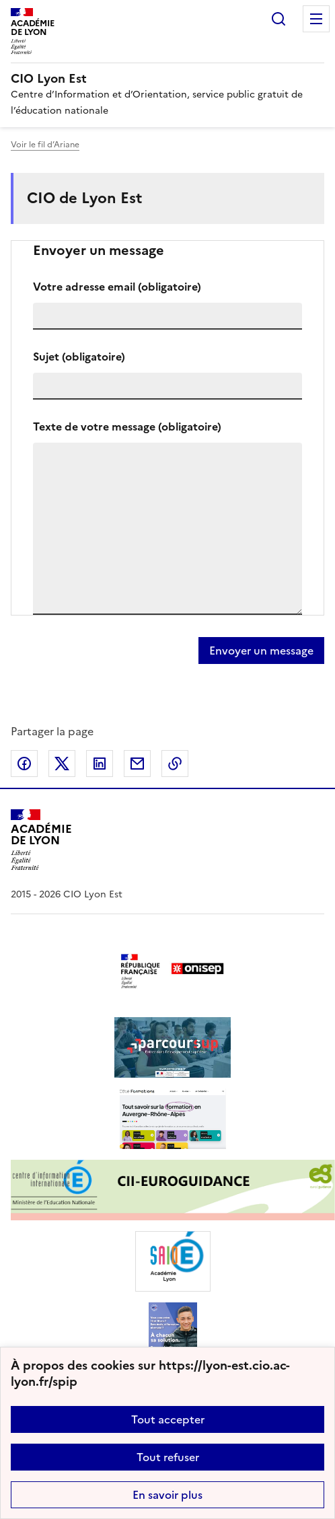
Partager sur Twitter (61, 763)
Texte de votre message (127, 426)
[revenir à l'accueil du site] (167, 79)
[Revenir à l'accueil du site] (41, 839)
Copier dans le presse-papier (174, 763)
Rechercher (278, 18)
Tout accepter (167, 1419)
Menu (316, 18)
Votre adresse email (117, 287)
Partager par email (137, 763)
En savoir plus (167, 1495)
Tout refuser (168, 1457)
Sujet (79, 356)
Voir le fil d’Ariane (45, 145)
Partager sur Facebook (24, 763)
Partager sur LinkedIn (99, 763)
